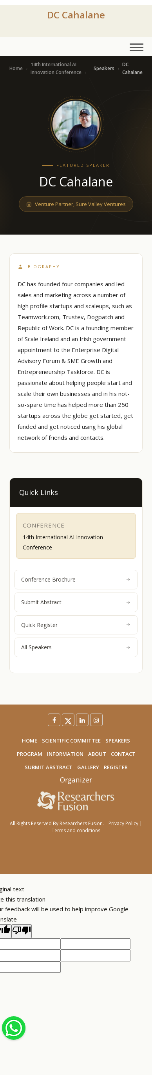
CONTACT (123, 753)
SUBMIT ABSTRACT (48, 767)
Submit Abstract (76, 602)
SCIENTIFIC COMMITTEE (71, 740)
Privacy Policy (123, 823)
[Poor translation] (21, 931)
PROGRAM (29, 753)
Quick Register (76, 625)
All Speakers (76, 647)
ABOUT (97, 753)
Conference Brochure (76, 579)
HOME (29, 740)
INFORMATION (65, 753)
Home (16, 68)
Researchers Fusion (81, 823)
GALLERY (88, 767)
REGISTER (116, 767)
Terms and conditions (76, 830)
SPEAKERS (117, 740)
